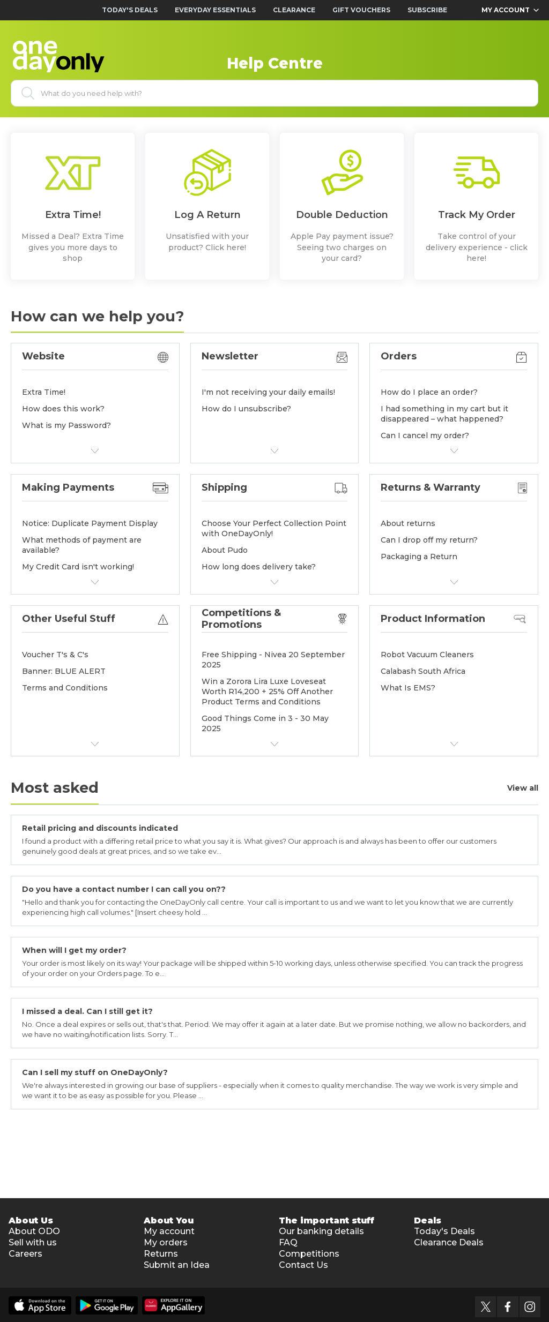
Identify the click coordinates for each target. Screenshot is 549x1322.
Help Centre (275, 63)
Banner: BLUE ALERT (64, 671)
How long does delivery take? (259, 567)
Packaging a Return (419, 556)
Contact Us (303, 1265)
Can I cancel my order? (425, 435)
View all (522, 788)
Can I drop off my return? (429, 540)
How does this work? (63, 409)
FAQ (288, 1242)
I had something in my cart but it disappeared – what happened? (444, 414)
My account (169, 1231)
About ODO (34, 1231)
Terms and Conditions (65, 688)
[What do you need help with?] (274, 93)
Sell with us (33, 1242)
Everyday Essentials (215, 10)
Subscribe (427, 10)
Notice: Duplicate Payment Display (90, 523)
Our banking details (321, 1231)
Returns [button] (161, 1254)
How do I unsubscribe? (246, 409)
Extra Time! (43, 392)
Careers (25, 1254)
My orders (166, 1242)
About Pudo (225, 550)
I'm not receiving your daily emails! (268, 392)
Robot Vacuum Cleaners (427, 654)
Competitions (309, 1254)
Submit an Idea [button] (177, 1265)
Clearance (294, 10)
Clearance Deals (449, 1242)
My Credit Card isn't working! (78, 567)
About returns (408, 523)
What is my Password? (66, 425)
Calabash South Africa (423, 671)
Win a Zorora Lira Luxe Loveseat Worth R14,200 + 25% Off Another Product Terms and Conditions (267, 692)
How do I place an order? (429, 392)
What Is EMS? (408, 688)
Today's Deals (130, 10)
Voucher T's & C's (55, 654)
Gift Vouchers (361, 10)
